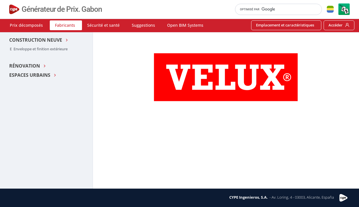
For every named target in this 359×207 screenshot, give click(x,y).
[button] (330, 9)
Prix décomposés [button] (26, 25)
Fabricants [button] (65, 25)
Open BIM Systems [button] (185, 25)
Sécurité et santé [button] (103, 25)
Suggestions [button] (143, 25)
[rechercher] (276, 9)
